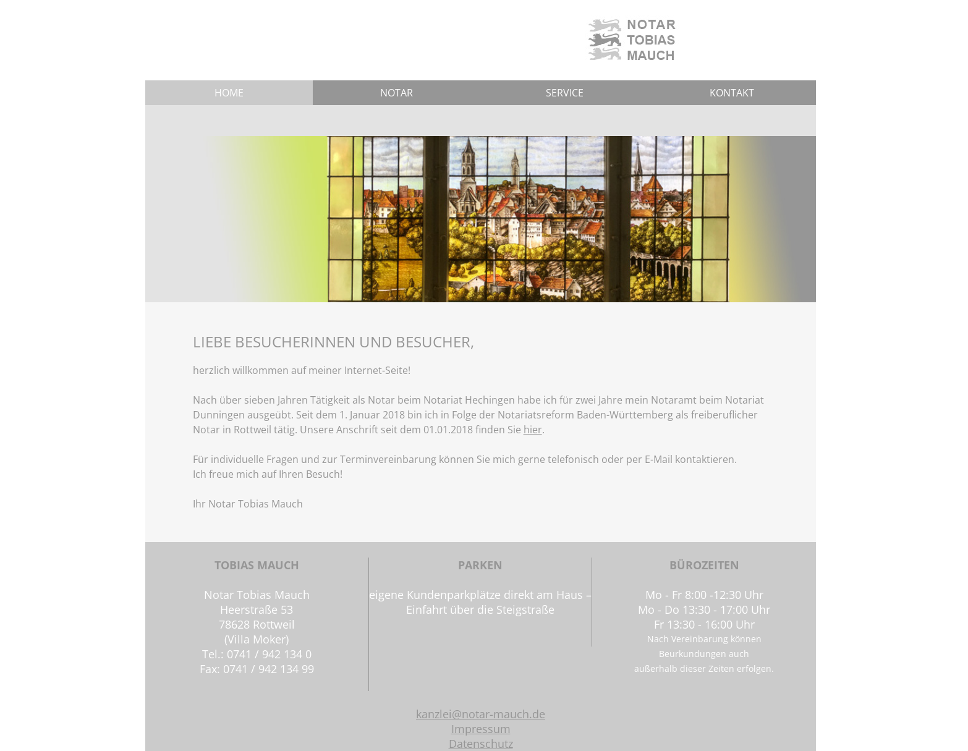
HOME (229, 93)
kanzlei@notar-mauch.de (480, 713)
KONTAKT (732, 93)
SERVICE (565, 93)
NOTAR (396, 93)
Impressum (481, 728)
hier (533, 429)
